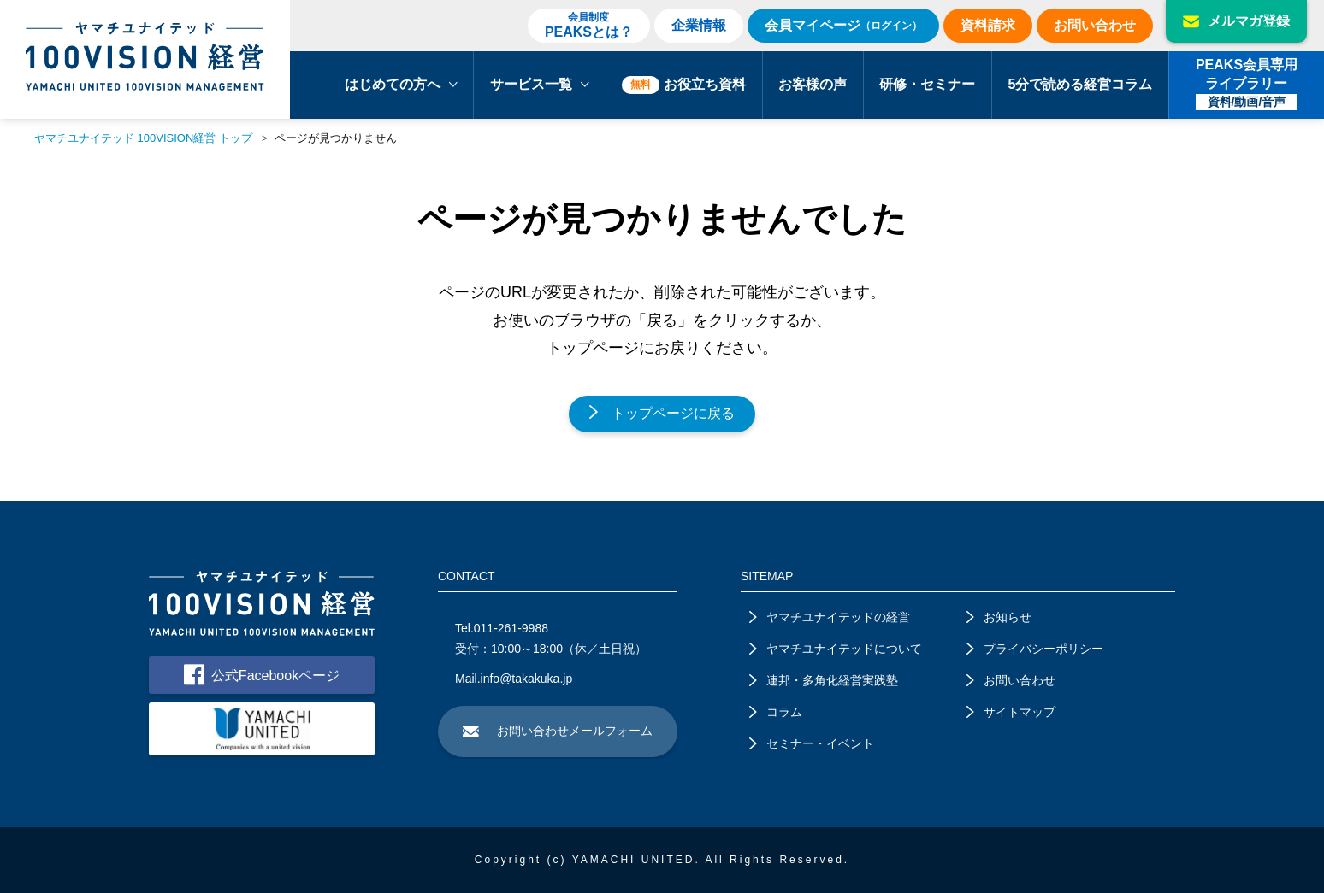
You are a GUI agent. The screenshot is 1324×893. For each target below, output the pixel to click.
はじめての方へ (401, 84)
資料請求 (987, 25)
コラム (775, 712)
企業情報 (698, 25)
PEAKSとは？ (589, 24)
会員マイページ (843, 25)
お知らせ (998, 617)
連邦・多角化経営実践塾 (823, 680)
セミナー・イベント (811, 743)
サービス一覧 (539, 84)
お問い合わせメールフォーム (558, 730)
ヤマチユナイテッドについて (835, 648)
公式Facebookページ (262, 674)
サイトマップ (1010, 712)
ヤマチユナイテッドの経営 (829, 617)
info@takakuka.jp (527, 678)
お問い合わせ (1095, 25)
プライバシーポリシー (1034, 648)
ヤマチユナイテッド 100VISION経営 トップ (143, 138)
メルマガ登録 (1236, 21)
